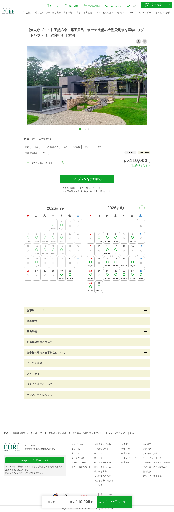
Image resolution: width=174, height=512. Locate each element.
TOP (6, 433)
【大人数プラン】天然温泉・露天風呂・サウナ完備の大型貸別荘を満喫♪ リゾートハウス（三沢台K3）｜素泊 (82, 433)
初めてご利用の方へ (103, 12)
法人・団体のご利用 (80, 467)
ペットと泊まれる (102, 462)
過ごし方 (39, 12)
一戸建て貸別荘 (101, 449)
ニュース (131, 12)
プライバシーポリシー (153, 458)
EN (135, 6)
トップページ (77, 444)
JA (128, 6)
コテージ (98, 458)
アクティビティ (145, 12)
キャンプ (98, 485)
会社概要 (147, 444)
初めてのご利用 (78, 462)
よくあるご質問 (163, 12)
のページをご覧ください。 (24, 473)
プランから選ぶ (53, 12)
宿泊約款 (147, 471)
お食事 (77, 12)
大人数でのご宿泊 (102, 476)
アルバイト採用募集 (152, 476)
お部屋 (29, 12)
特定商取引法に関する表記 (155, 467)
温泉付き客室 (19, 433)
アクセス (120, 12)
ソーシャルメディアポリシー (156, 462)
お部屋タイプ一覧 (102, 444)
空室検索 (125, 462)
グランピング (100, 453)
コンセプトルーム (102, 467)
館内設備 (87, 12)
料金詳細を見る (138, 165)
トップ (20, 12)
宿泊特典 (67, 12)
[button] (80, 129)
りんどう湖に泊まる (103, 480)
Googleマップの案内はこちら (35, 460)
